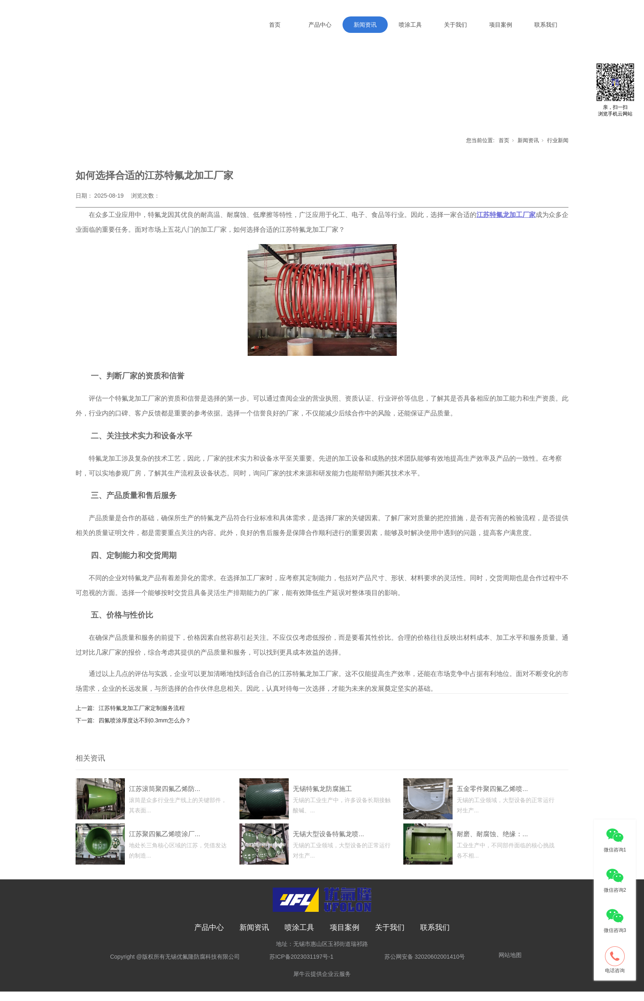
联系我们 (545, 24)
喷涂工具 (410, 24)
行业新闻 (557, 150)
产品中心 (319, 24)
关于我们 (455, 24)
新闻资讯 (365, 24)
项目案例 (500, 24)
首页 (275, 24)
